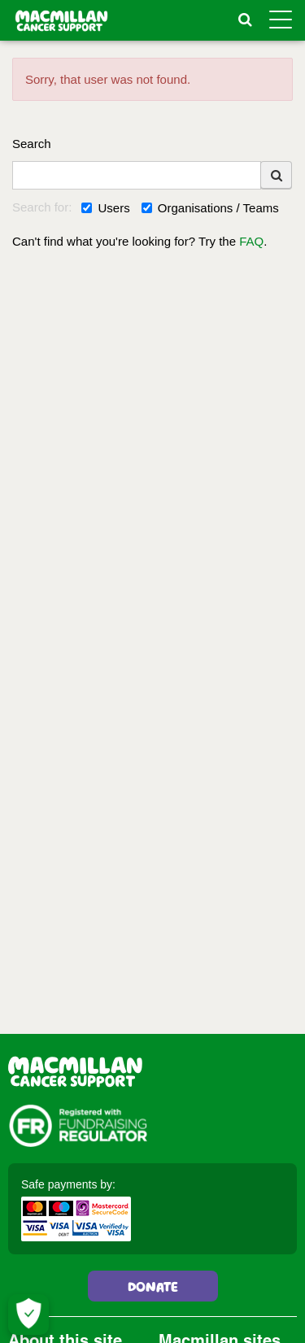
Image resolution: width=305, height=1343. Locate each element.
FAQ (251, 241)
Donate (153, 1288)
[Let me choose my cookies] (28, 1314)
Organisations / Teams (210, 208)
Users (105, 208)
